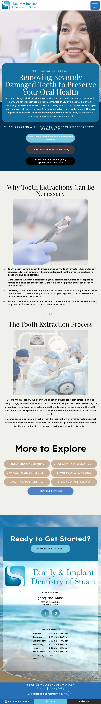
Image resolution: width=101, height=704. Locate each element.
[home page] (19, 5)
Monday (37, 633)
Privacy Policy (56, 688)
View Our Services (50, 491)
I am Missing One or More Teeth (27, 473)
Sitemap (41, 688)
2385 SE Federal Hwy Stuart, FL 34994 (50, 603)
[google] (56, 613)
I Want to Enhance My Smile (74, 473)
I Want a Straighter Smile (27, 482)
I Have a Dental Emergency (74, 482)
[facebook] (45, 613)
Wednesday (39, 640)
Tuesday (37, 637)
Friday (36, 648)
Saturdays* (39, 651)
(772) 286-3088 (50, 598)
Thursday (38, 644)
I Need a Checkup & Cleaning (26, 464)
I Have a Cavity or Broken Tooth (74, 464)
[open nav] (95, 5)
